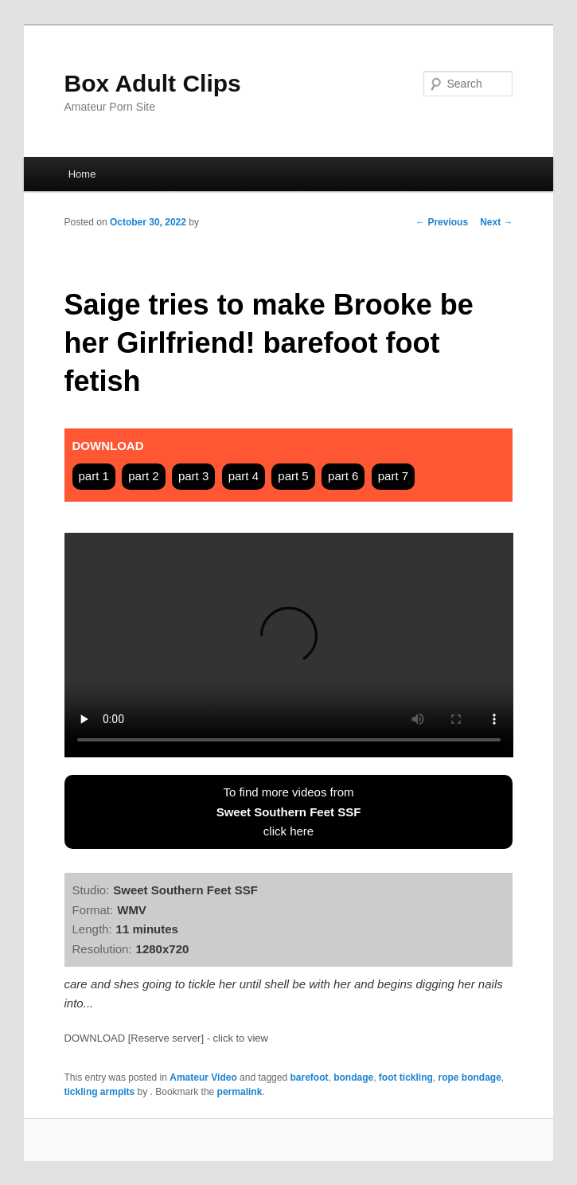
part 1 (94, 476)
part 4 (243, 476)
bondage (353, 1077)
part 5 (293, 476)
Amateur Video (203, 1077)
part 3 (193, 476)
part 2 (143, 476)
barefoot (309, 1077)
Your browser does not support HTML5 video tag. (288, 645)
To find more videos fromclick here (288, 811)
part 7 (393, 476)
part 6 (343, 476)
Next (496, 222)
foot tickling (406, 1077)
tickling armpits (99, 1091)
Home (82, 174)
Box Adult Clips (152, 83)
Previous (441, 222)
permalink (240, 1091)
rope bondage (469, 1077)
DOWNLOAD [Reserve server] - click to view (166, 1038)
